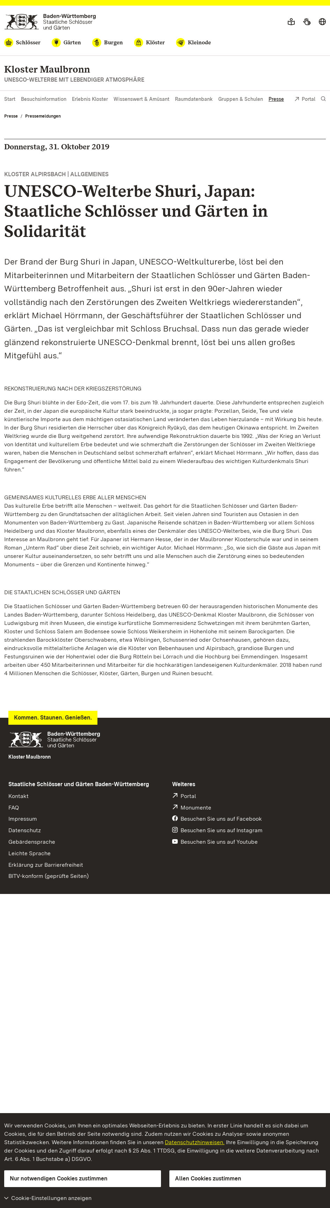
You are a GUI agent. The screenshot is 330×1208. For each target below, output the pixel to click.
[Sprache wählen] (322, 22)
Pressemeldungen (43, 116)
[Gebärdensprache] (306, 22)
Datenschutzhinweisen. (195, 1142)
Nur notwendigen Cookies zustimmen (59, 1178)
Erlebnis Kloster (90, 99)
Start (9, 99)
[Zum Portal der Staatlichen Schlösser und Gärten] (50, 22)
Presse (276, 99)
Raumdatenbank (194, 99)
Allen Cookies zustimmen (208, 1178)
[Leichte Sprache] (291, 22)
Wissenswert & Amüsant (141, 99)
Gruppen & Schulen (240, 99)
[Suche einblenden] (323, 99)
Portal (304, 99)
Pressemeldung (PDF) (37, 733)
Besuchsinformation (43, 99)
